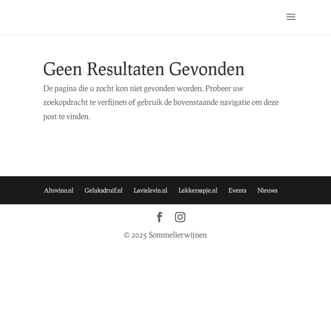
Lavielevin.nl (150, 190)
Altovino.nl (58, 190)
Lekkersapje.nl (197, 190)
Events (237, 190)
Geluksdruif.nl (103, 190)
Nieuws (267, 190)
